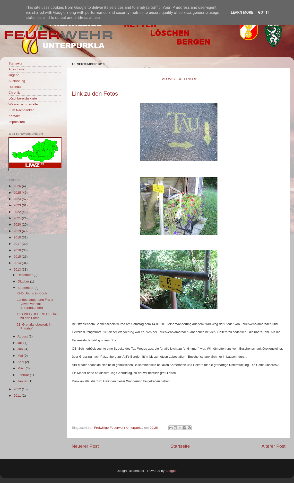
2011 (18, 395)
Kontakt (14, 116)
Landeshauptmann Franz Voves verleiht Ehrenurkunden (35, 303)
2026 (18, 186)
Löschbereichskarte (23, 98)
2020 (18, 224)
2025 (18, 192)
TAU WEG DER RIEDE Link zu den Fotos (37, 316)
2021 (18, 218)
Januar (22, 381)
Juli (20, 343)
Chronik (14, 92)
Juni (21, 349)
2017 (18, 244)
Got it (263, 12)
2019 (18, 231)
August (23, 336)
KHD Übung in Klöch (32, 293)
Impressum (17, 122)
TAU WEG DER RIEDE (178, 79)
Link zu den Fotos (95, 93)
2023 (18, 205)
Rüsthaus (15, 87)
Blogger (171, 471)
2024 (18, 199)
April (21, 362)
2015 (18, 256)
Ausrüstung (17, 81)
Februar (23, 375)
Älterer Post (273, 446)
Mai (20, 355)
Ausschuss (16, 69)
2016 (18, 250)
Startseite (180, 446)
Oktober (23, 281)
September (26, 288)
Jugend (14, 75)
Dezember (25, 275)
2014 (18, 263)
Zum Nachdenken (22, 110)
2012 (18, 389)
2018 (18, 237)
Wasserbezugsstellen (24, 104)
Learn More (242, 12)
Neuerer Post (85, 446)
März (21, 368)
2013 (18, 269)
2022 (18, 212)
